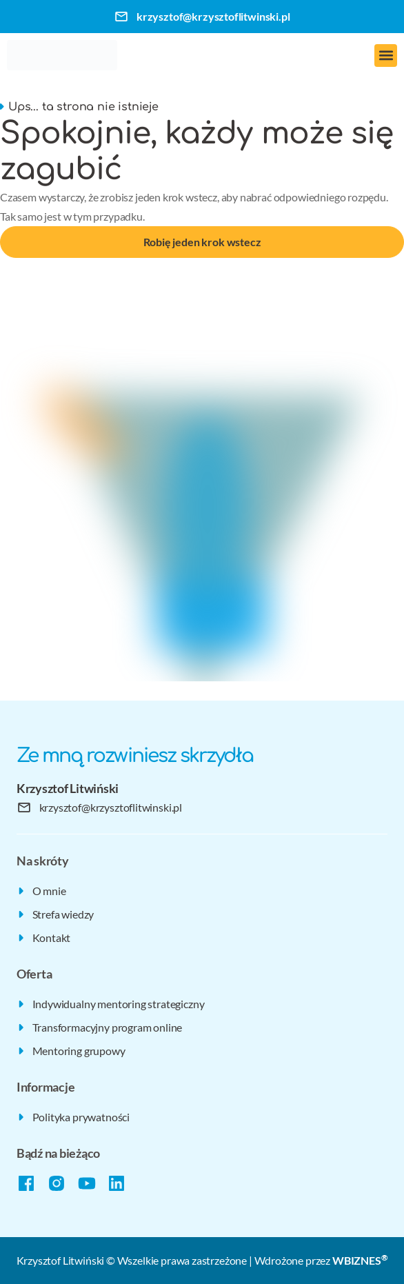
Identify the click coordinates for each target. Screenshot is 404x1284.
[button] (385, 55)
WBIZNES (360, 1260)
